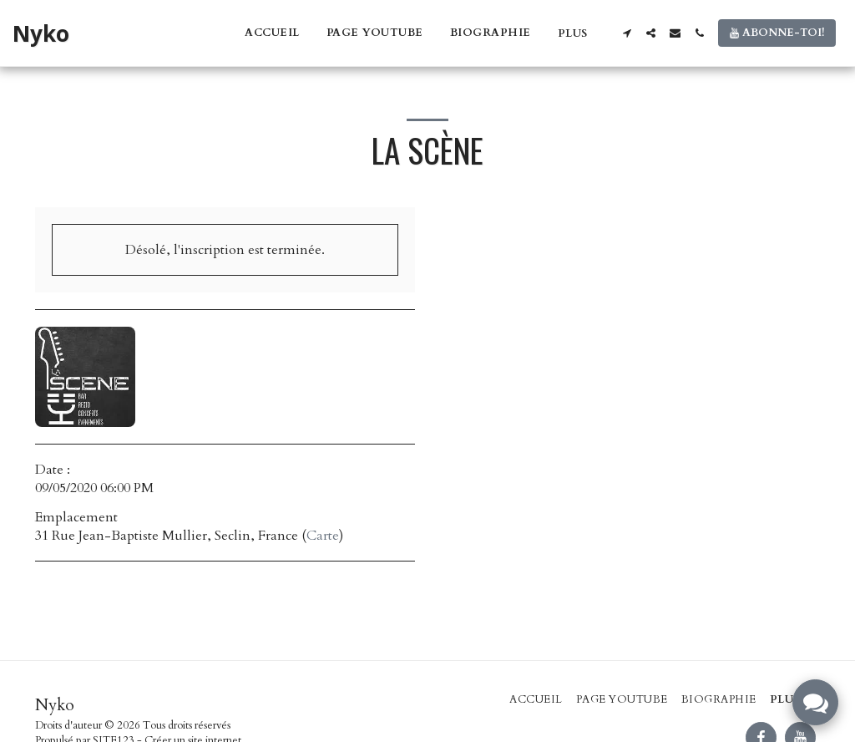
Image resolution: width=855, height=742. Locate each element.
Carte (322, 535)
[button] (626, 33)
